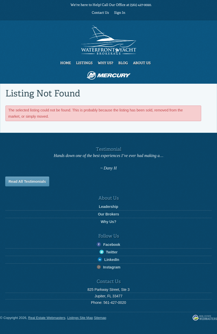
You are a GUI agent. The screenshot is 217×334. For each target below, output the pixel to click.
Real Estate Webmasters (205, 318)
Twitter (109, 252)
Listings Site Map (80, 318)
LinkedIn (108, 259)
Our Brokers (108, 214)
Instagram (109, 267)
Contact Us (100, 13)
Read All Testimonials (27, 181)
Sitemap (100, 318)
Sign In (119, 13)
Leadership (108, 207)
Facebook (108, 244)
